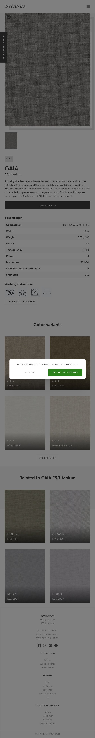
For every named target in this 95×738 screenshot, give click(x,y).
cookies (30, 364)
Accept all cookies (65, 372)
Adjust (29, 372)
